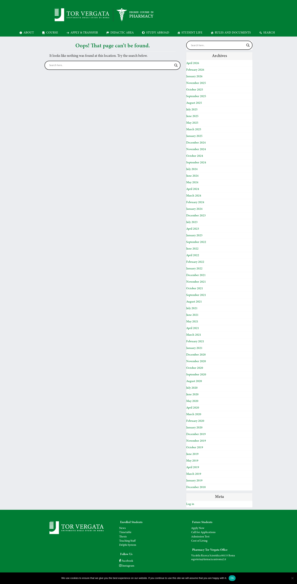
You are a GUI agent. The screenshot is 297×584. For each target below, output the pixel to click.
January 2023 (194, 235)
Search (269, 32)
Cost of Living (199, 541)
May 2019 (192, 460)
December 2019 (196, 434)
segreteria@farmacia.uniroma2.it (208, 559)
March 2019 (193, 474)
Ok (232, 578)
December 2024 (196, 142)
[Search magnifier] (176, 65)
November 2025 (196, 83)
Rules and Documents (233, 32)
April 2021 (192, 328)
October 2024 (194, 156)
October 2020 (194, 368)
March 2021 (193, 334)
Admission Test (200, 536)
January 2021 (194, 348)
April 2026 (192, 63)
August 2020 (194, 381)
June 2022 (192, 248)
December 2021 (196, 275)
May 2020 (192, 401)
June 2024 (192, 175)
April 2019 (192, 467)
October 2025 (194, 89)
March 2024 (193, 195)
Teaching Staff (127, 541)
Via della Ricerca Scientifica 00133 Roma (213, 555)
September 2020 (196, 374)
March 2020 (193, 414)
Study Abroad (157, 32)
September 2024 (196, 162)
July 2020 (192, 387)
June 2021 (192, 315)
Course (52, 32)
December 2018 (196, 487)
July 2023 (192, 222)
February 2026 (195, 69)
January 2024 (194, 209)
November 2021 (196, 281)
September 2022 (196, 242)
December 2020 (196, 354)
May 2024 (192, 182)
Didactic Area (122, 32)
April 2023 (192, 228)
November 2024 (196, 149)
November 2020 (196, 361)
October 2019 (194, 447)
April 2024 (192, 189)
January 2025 (194, 136)
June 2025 (192, 116)
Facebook (126, 561)
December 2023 (196, 215)
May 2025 (192, 122)
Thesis (123, 536)
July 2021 (192, 308)
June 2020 (192, 394)
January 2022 (194, 268)
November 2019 (196, 440)
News (122, 528)
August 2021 (194, 301)
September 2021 (196, 295)
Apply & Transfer (84, 32)
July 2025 (192, 109)
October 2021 (194, 288)
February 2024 (195, 202)
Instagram (126, 566)
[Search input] (110, 65)
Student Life (191, 32)
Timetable (125, 532)
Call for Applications (203, 532)
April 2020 (192, 407)
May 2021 (192, 321)
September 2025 (196, 96)
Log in (190, 504)
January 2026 (194, 76)
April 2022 (192, 255)
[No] (292, 578)
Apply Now (197, 528)
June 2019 (192, 454)
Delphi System (127, 545)
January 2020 (194, 427)
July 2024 (192, 169)
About (28, 32)
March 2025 (193, 129)
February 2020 (195, 421)
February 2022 (195, 262)
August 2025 (194, 102)
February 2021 (195, 341)
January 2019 (194, 480)
